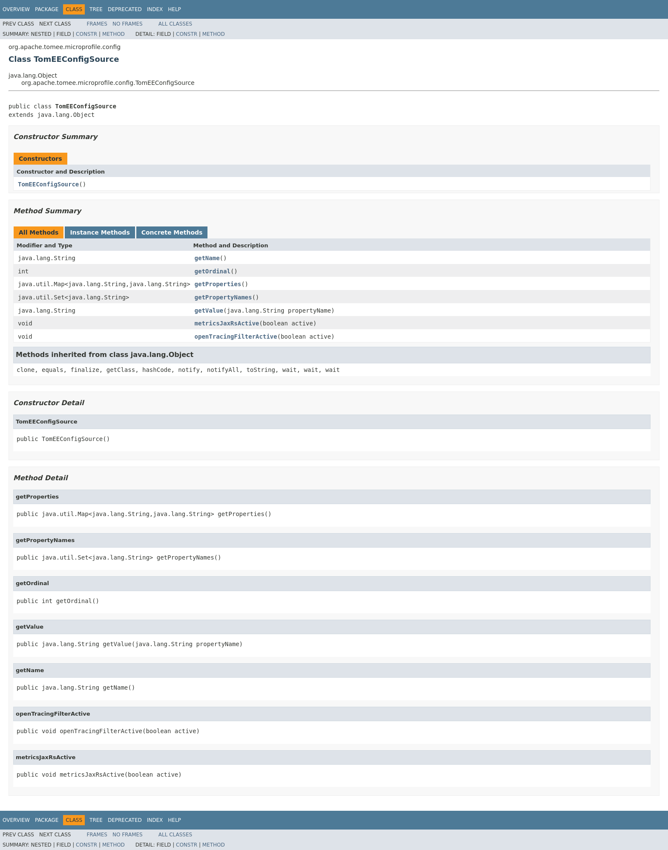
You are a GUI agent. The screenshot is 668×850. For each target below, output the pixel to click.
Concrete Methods (172, 232)
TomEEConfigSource (48, 184)
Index (155, 9)
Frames (96, 24)
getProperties (218, 284)
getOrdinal (212, 271)
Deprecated (125, 9)
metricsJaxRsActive (227, 323)
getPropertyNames (223, 297)
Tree (96, 9)
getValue (209, 310)
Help (174, 9)
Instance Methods (100, 232)
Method (113, 34)
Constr (86, 34)
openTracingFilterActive (236, 336)
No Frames (127, 24)
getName (207, 258)
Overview (16, 9)
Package (46, 9)
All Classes (175, 24)
